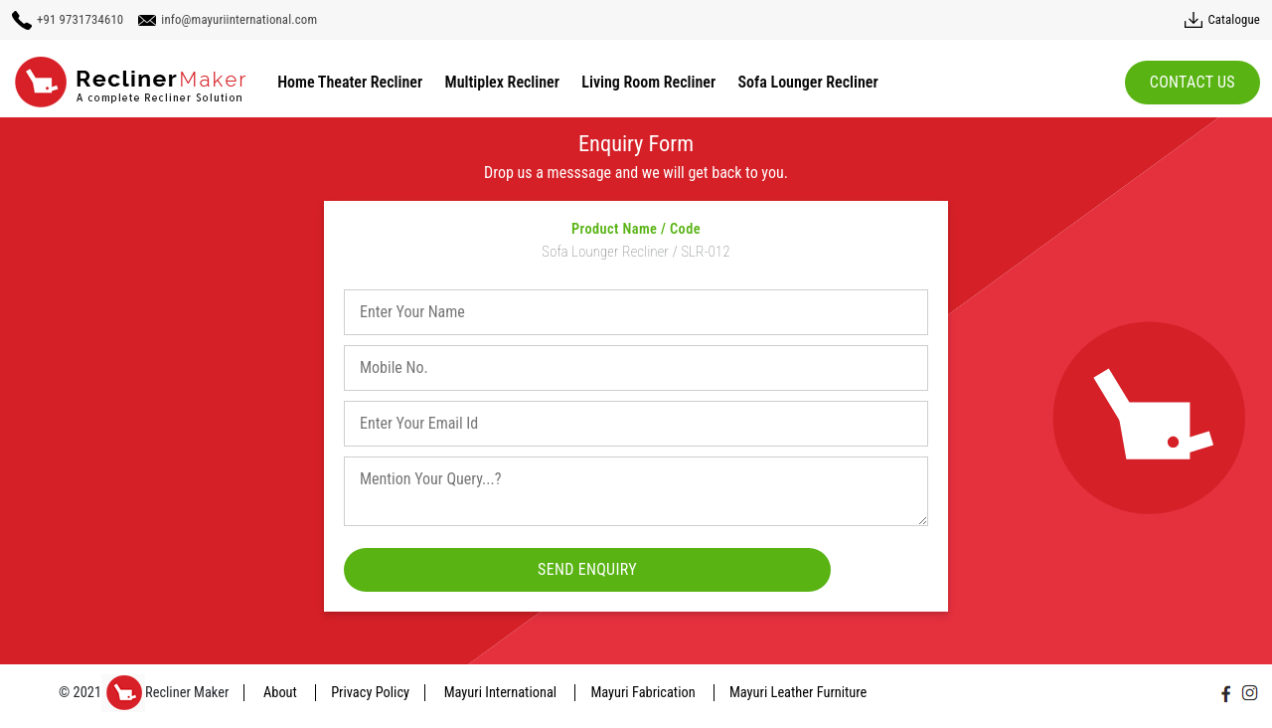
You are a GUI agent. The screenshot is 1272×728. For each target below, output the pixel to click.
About (281, 692)
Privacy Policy (370, 692)
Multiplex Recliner (502, 82)
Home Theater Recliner (349, 82)
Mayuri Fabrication (644, 692)
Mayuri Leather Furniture (798, 692)
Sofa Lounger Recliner (808, 82)
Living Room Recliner (648, 82)
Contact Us (1192, 82)
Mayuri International (502, 692)
